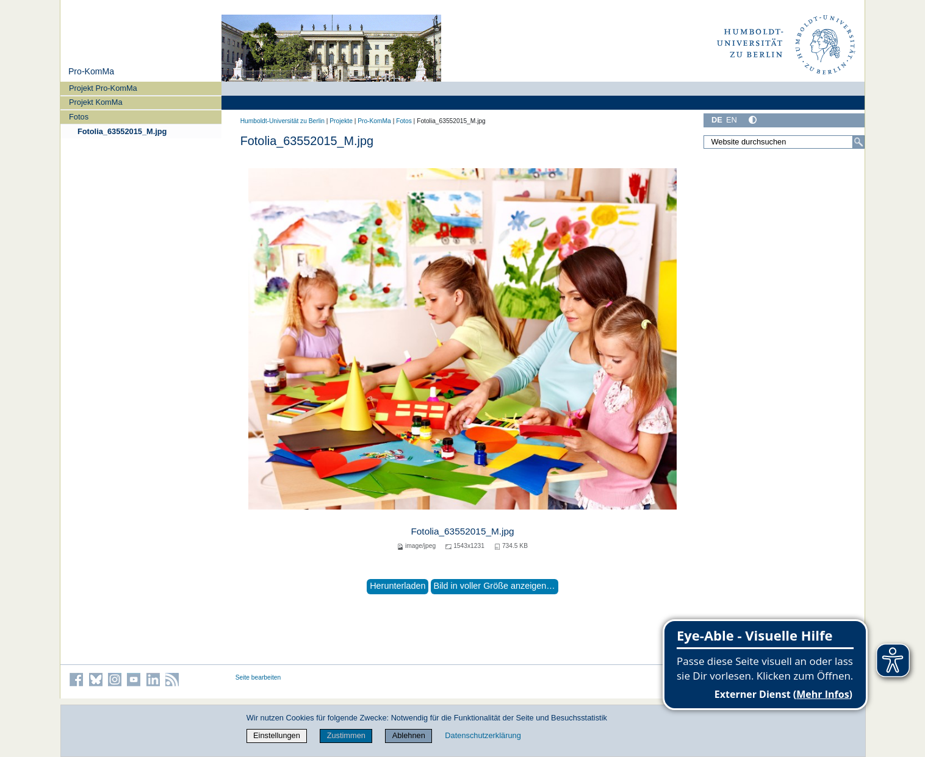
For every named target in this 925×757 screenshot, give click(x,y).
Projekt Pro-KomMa (103, 88)
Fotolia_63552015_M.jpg (122, 131)
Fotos (78, 116)
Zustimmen (346, 735)
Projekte (341, 121)
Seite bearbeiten (258, 677)
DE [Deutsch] (716, 119)
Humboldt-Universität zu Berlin (282, 121)
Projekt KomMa (95, 102)
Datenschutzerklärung (482, 735)
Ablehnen (408, 735)
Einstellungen (276, 735)
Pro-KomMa (91, 71)
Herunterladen (397, 586)
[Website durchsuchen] (784, 142)
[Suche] (858, 142)
